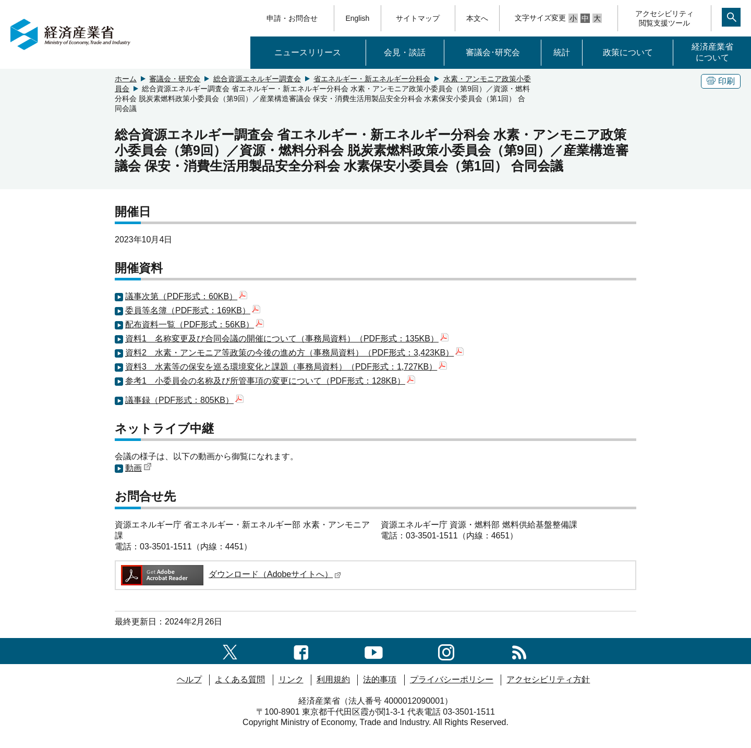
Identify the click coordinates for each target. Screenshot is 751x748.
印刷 (721, 81)
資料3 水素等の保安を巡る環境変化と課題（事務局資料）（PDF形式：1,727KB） (286, 366)
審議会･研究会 (493, 52)
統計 (561, 52)
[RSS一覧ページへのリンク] (519, 651)
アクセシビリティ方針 (548, 679)
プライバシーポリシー (451, 679)
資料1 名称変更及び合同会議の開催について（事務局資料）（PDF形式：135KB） (287, 338)
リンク (291, 679)
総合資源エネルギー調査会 (257, 79)
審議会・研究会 (174, 79)
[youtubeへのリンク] (374, 651)
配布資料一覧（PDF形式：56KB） (194, 324)
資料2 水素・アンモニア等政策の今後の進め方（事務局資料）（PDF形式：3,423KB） (294, 352)
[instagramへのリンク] (446, 651)
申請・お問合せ (292, 18)
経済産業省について (712, 52)
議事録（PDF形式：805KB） (184, 400)
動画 (138, 467)
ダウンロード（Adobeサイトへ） (230, 574)
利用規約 (333, 679)
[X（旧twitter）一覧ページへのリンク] (230, 651)
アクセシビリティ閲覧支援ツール (664, 18)
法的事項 (379, 679)
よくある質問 (240, 679)
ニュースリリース (307, 52)
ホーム (126, 79)
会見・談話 (405, 52)
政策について (628, 52)
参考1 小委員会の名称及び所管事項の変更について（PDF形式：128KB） (270, 380)
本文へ (477, 18)
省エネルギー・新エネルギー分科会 (371, 79)
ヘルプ (189, 679)
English (357, 18)
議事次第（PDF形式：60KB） (186, 296)
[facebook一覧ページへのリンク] (301, 651)
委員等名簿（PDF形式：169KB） (192, 310)
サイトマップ (418, 18)
